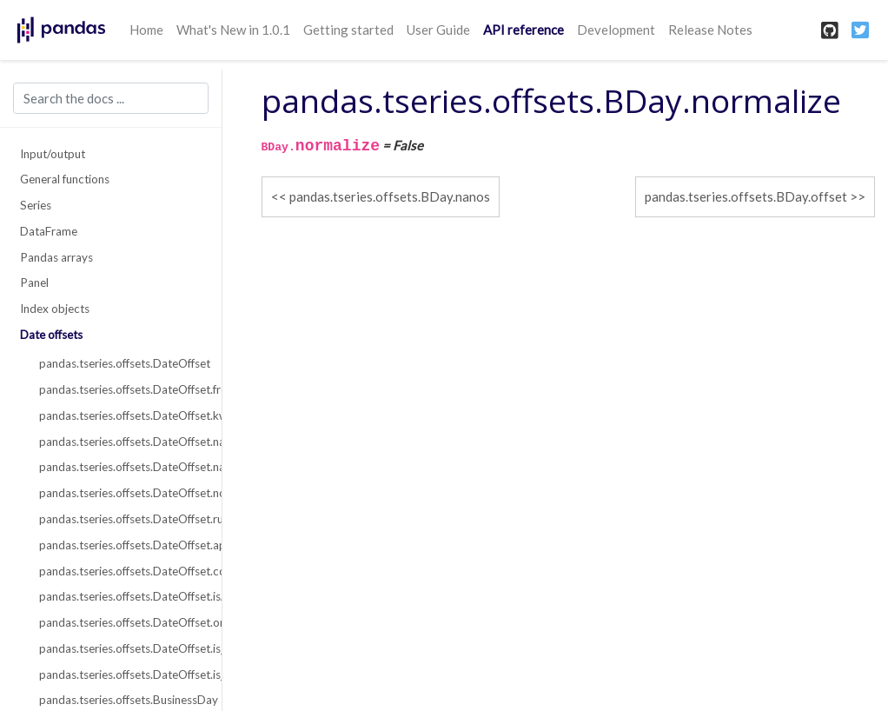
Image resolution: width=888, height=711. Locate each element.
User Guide (438, 29)
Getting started (348, 29)
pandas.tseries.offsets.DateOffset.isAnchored (120, 596)
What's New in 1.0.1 (233, 29)
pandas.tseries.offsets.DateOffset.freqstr (120, 389)
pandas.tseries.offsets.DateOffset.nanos (120, 467)
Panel (34, 282)
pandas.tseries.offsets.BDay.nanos (389, 196)
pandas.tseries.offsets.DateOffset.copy (120, 571)
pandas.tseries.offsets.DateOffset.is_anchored (120, 648)
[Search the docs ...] (111, 98)
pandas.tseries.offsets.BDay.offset (746, 196)
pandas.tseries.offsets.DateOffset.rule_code (120, 519)
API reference (523, 29)
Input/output (52, 154)
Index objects (54, 309)
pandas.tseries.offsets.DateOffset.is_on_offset (120, 674)
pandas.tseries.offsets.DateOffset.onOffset (120, 622)
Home (146, 29)
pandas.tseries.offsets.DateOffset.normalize (120, 493)
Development (616, 29)
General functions (64, 179)
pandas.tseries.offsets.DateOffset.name (120, 442)
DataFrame (48, 231)
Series (35, 205)
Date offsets (51, 335)
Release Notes (710, 29)
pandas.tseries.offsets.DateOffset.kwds (120, 415)
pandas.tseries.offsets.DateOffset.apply (120, 545)
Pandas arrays (56, 257)
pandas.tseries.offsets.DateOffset (120, 363)
